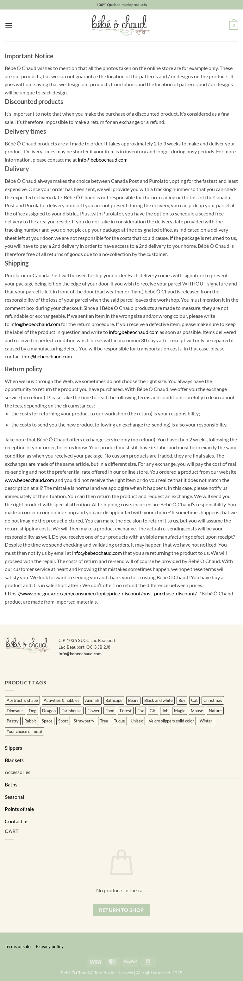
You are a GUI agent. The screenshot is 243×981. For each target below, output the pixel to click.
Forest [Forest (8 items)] (126, 710)
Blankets (14, 760)
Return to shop (121, 910)
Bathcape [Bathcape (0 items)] (113, 700)
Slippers (13, 748)
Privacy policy (50, 946)
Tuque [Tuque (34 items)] (119, 720)
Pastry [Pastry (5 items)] (13, 720)
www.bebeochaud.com (29, 480)
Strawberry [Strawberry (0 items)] (84, 720)
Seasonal (14, 797)
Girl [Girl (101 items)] (153, 710)
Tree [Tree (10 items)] (104, 720)
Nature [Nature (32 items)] (215, 710)
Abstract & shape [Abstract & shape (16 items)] (22, 700)
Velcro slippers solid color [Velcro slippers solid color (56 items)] (171, 720)
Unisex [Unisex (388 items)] (137, 720)
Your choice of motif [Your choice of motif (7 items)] (24, 731)
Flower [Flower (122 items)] (93, 710)
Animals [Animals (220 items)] (92, 700)
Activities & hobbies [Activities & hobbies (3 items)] (61, 700)
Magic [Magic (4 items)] (179, 710)
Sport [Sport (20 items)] (63, 720)
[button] (8, 25)
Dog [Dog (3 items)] (32, 710)
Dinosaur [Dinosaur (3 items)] (15, 710)
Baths (11, 784)
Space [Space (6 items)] (47, 720)
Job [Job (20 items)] (165, 710)
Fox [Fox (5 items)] (140, 710)
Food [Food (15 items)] (109, 710)
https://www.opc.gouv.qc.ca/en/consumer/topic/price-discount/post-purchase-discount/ (101, 593)
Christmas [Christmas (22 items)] (212, 700)
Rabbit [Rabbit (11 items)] (30, 720)
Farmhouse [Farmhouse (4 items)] (71, 710)
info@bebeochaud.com (103, 160)
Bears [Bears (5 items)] (133, 700)
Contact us (16, 821)
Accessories (17, 772)
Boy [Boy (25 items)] (181, 700)
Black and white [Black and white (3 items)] (158, 700)
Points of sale (19, 809)
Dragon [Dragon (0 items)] (49, 710)
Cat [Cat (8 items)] (194, 700)
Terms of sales (18, 946)
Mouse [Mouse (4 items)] (197, 710)
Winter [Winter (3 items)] (206, 720)
